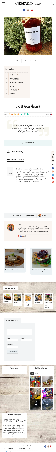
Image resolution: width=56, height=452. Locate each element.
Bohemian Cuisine (8, 448)
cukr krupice (16, 78)
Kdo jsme (6, 446)
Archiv (28, 448)
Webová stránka (10, 344)
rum (13, 86)
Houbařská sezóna (20, 448)
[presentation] (17, 357)
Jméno (8, 338)
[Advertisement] (17, 199)
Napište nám (14, 446)
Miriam (44, 215)
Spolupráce (22, 446)
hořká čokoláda (19, 82)
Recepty (29, 446)
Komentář (18, 215)
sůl (14, 93)
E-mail (22, 338)
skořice (15, 90)
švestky (14, 75)
